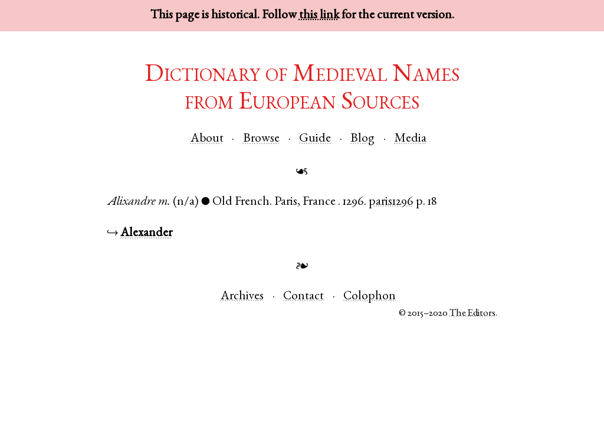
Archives (242, 296)
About (207, 139)
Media (410, 139)
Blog (362, 139)
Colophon (369, 296)
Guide (315, 139)
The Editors (472, 314)
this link (319, 15)
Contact (303, 296)
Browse (261, 139)
